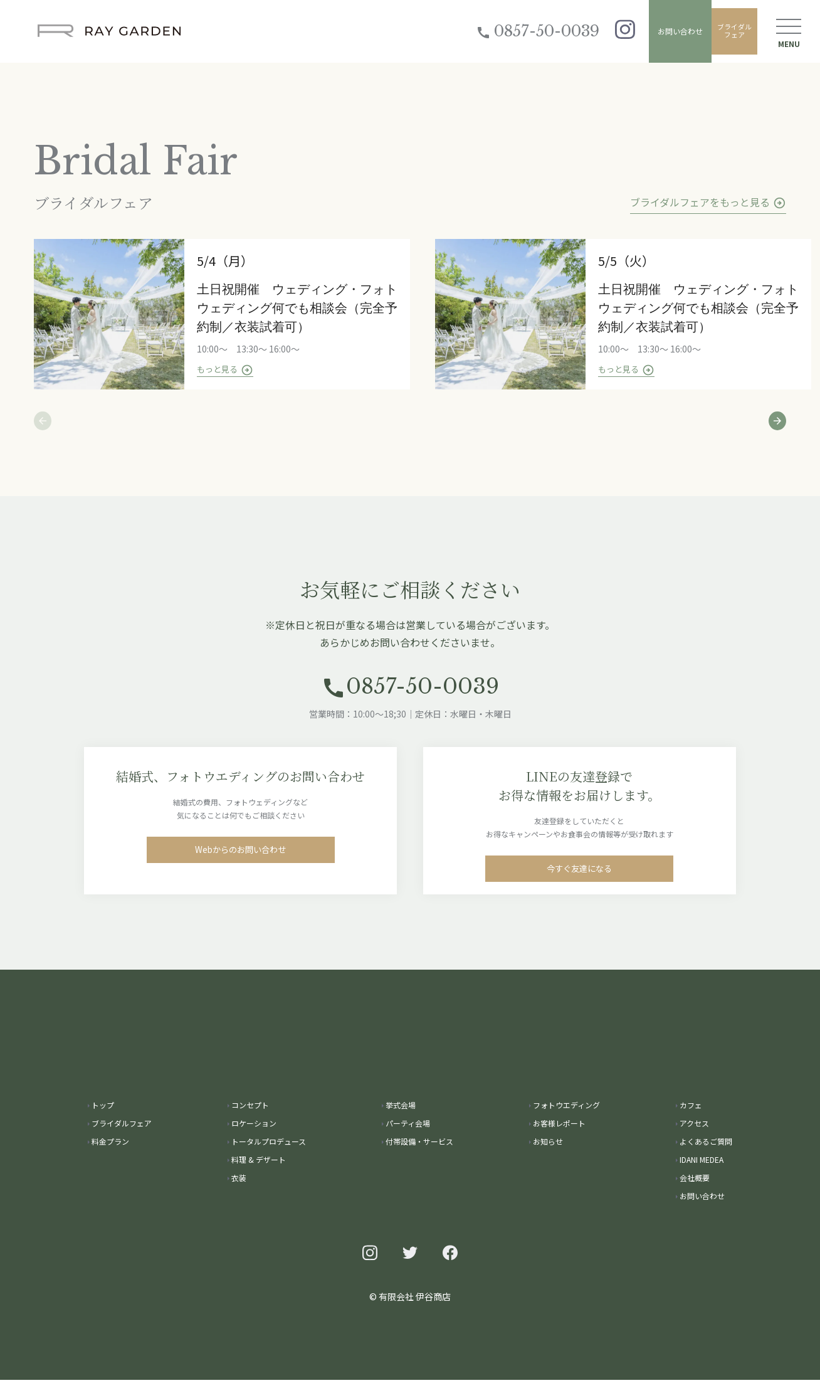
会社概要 (695, 1185)
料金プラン (110, 1149)
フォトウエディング (566, 1113)
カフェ (691, 1113)
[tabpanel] (234, 315)
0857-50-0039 (514, 31)
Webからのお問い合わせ (240, 864)
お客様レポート (559, 1131)
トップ (103, 1113)
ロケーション (253, 1131)
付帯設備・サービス (419, 1149)
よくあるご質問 (706, 1149)
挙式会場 (401, 1113)
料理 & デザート (258, 1167)
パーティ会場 (408, 1131)
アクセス (694, 1131)
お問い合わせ (663, 31)
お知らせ (548, 1149)
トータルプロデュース (268, 1149)
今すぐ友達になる (579, 882)
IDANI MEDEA (701, 1167)
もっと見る (230, 370)
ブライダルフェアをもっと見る (708, 202)
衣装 (238, 1185)
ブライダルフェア (726, 31)
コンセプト (250, 1113)
